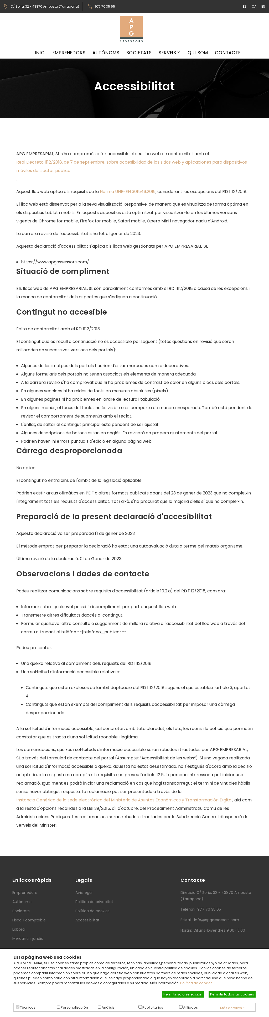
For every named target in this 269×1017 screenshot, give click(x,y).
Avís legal (83, 892)
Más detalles (232, 1007)
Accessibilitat (87, 920)
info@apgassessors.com (216, 919)
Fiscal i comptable (29, 920)
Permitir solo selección (182, 994)
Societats (139, 53)
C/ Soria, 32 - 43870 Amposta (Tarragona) (45, 6)
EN (263, 6)
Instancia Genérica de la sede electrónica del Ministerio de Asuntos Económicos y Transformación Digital (124, 800)
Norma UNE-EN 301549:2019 (128, 192)
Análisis (108, 1007)
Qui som (198, 53)
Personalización (74, 1007)
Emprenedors (69, 53)
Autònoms (106, 53)
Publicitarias (152, 1007)
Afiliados (190, 1007)
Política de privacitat (94, 901)
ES (245, 6)
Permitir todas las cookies (232, 994)
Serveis (167, 53)
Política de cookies (92, 911)
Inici (40, 53)
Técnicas (27, 1007)
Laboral (18, 929)
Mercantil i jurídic (27, 938)
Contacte (228, 53)
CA (254, 6)
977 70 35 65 (105, 6)
